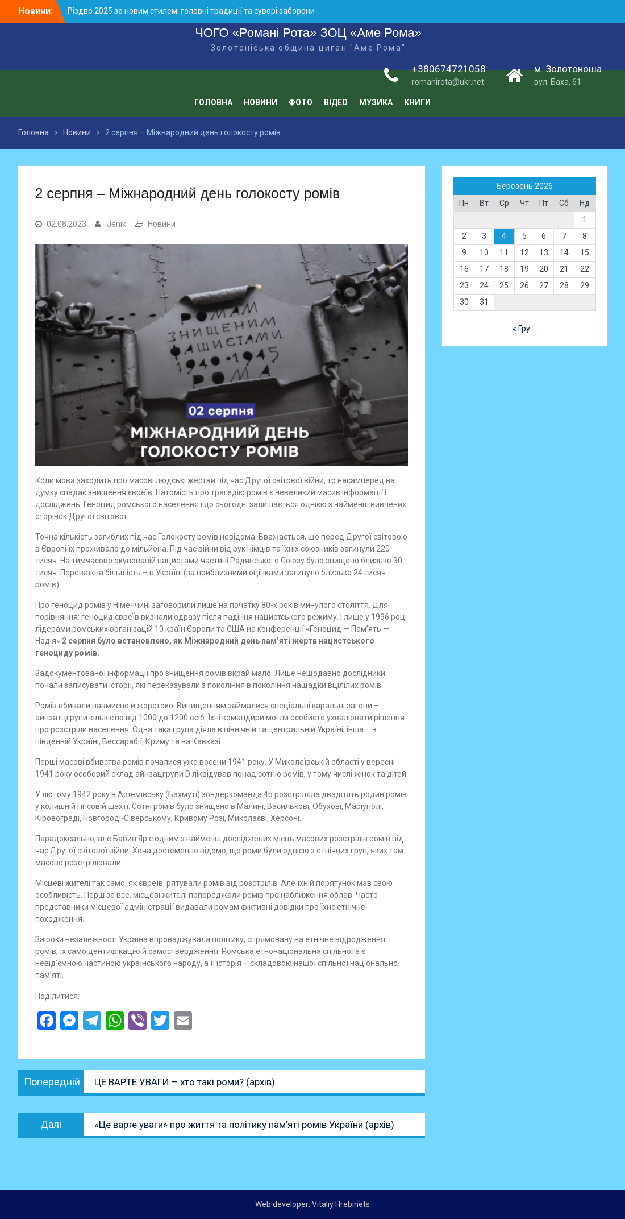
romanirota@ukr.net (448, 81)
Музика (376, 102)
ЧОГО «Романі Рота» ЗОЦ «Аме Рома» (308, 33)
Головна (213, 102)
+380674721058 (449, 68)
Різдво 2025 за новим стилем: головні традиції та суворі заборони (191, 10)
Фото (300, 102)
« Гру (521, 328)
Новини (260, 102)
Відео (336, 102)
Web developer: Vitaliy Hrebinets (312, 1204)
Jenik (116, 224)
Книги (417, 102)
